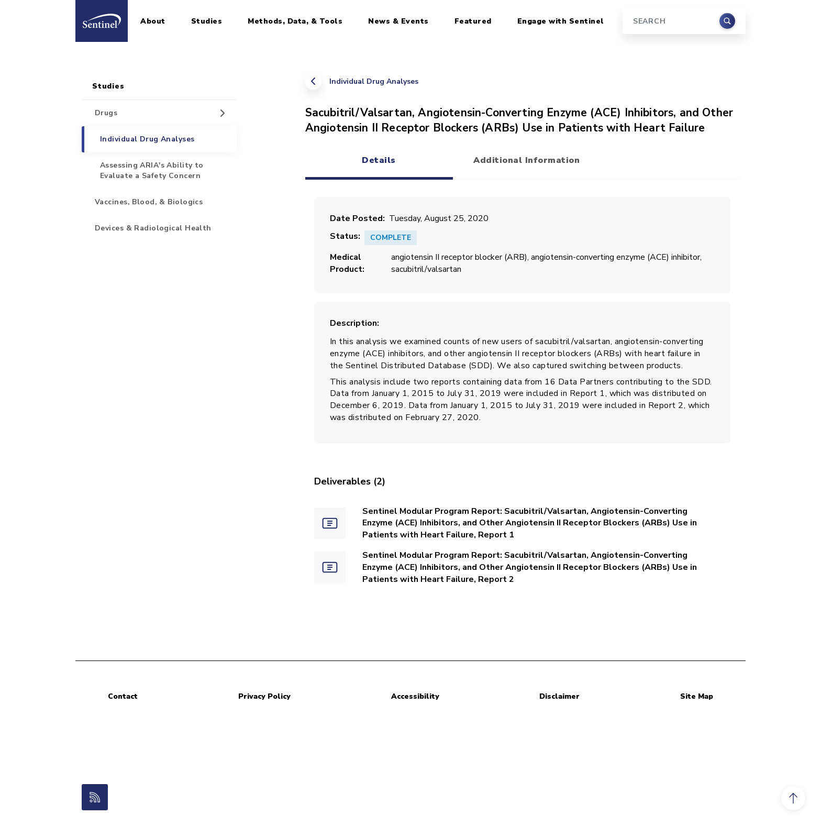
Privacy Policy (264, 696)
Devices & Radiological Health (153, 228)
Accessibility (415, 696)
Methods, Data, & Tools (295, 21)
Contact (123, 696)
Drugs (106, 113)
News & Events (398, 21)
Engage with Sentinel (560, 21)
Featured (473, 21)
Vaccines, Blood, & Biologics (149, 202)
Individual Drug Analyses (373, 81)
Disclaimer (559, 696)
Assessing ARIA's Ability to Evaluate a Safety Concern (152, 170)
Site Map (696, 696)
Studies (207, 21)
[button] (793, 798)
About (152, 21)
